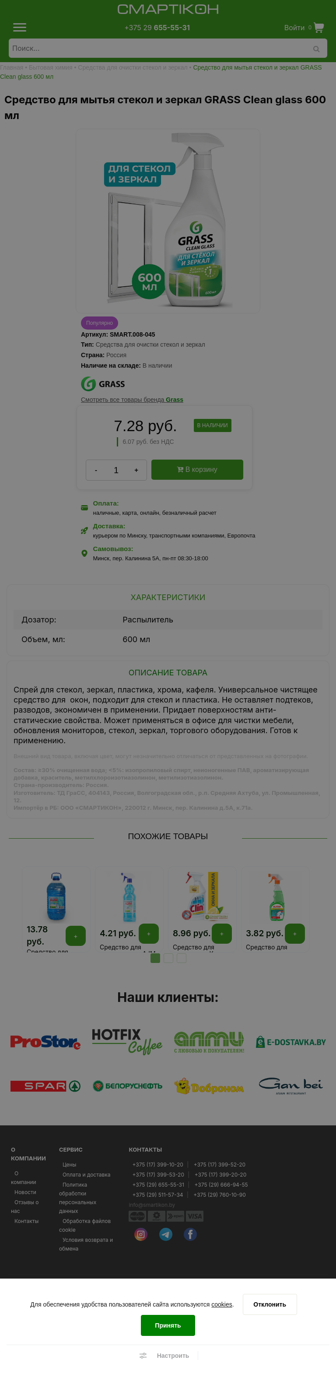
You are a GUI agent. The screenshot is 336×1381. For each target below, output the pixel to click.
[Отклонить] (270, 1304)
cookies (221, 1304)
